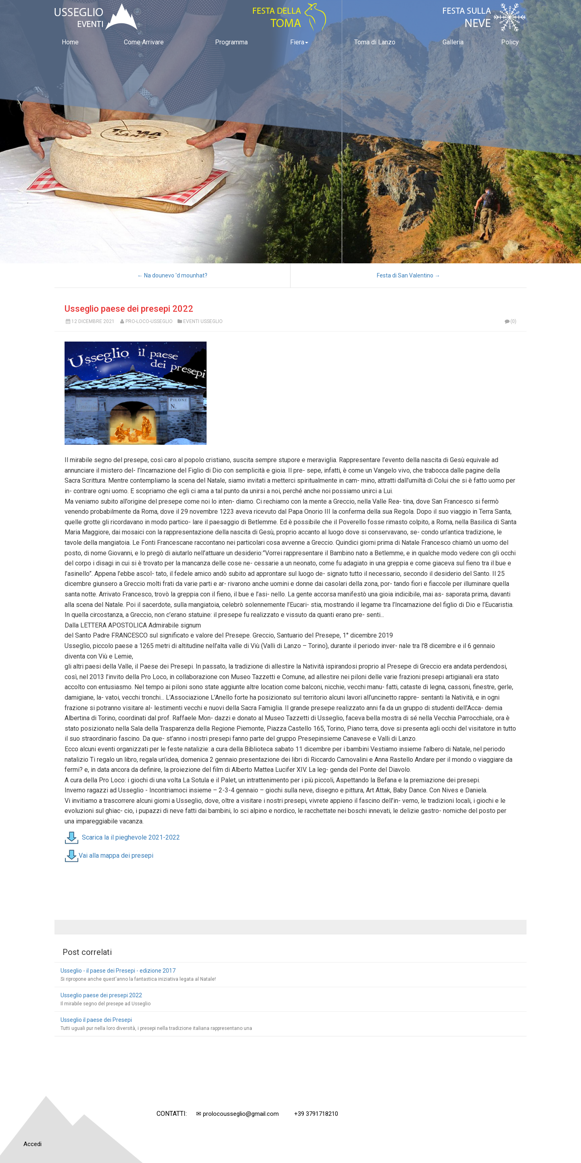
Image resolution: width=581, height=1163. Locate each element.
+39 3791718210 (316, 1113)
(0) (510, 321)
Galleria (453, 42)
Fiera (299, 42)
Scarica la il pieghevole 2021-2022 (131, 837)
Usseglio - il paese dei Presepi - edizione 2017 (118, 970)
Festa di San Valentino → (408, 275)
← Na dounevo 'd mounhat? (172, 275)
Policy (510, 42)
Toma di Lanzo (374, 42)
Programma (231, 42)
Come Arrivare (144, 42)
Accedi (32, 1144)
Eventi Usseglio (203, 321)
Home (70, 42)
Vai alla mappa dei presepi (116, 855)
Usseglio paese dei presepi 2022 (129, 309)
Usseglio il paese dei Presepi (96, 1020)
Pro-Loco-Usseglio (149, 321)
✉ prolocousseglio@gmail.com (237, 1113)
